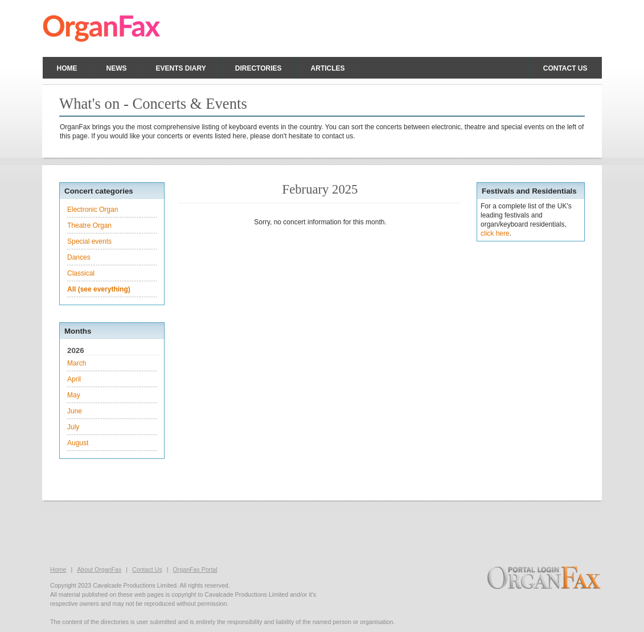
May (73, 395)
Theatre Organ (89, 225)
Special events (89, 241)
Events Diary (181, 68)
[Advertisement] (322, 531)
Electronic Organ (92, 210)
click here (495, 233)
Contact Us (147, 569)
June (74, 411)
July (73, 427)
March (76, 363)
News (116, 68)
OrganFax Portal (195, 569)
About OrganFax (99, 569)
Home (67, 68)
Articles (328, 68)
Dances (79, 257)
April (74, 379)
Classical (81, 273)
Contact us (565, 68)
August (77, 443)
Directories (258, 68)
